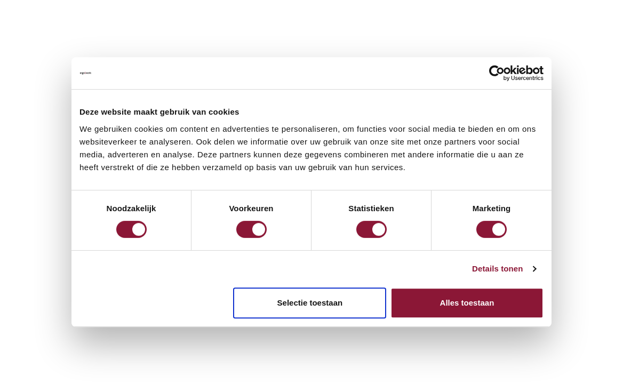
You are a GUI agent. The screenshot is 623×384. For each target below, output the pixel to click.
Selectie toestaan (310, 302)
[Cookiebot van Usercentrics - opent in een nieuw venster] (497, 73)
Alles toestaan (467, 302)
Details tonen (497, 268)
